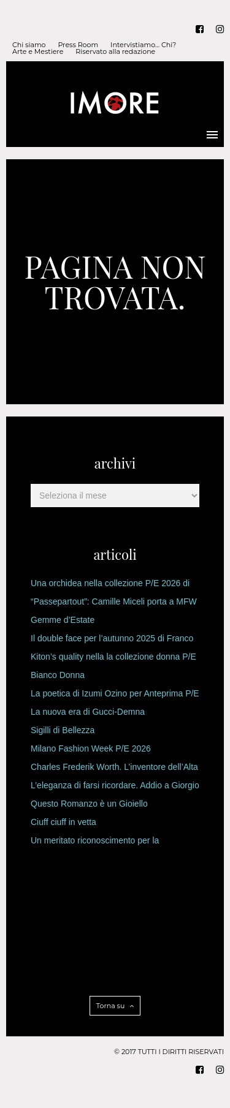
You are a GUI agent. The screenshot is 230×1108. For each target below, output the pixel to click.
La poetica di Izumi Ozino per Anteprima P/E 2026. (115, 695)
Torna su (115, 1005)
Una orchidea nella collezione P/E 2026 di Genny (110, 585)
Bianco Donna (58, 675)
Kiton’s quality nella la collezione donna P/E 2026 (113, 659)
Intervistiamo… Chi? (143, 45)
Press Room (78, 45)
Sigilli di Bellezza (62, 730)
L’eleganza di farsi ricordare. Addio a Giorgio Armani (115, 787)
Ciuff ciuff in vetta (63, 822)
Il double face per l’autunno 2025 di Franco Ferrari (112, 640)
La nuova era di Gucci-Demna (88, 712)
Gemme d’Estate (62, 620)
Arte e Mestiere (37, 51)
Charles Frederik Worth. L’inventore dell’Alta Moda (114, 769)
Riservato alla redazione (115, 51)
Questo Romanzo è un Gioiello (89, 803)
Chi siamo (28, 45)
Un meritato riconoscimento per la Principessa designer (95, 842)
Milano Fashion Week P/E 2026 (91, 748)
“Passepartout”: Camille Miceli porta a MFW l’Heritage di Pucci (114, 604)
